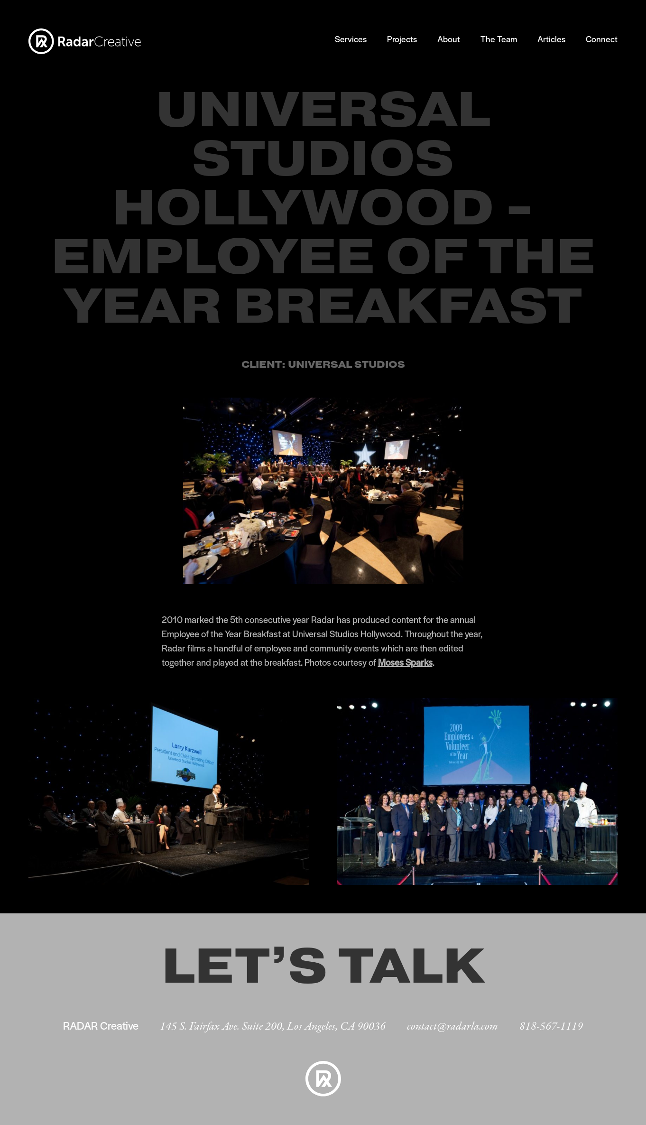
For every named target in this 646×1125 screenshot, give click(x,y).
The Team (498, 39)
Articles (551, 39)
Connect (602, 39)
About (448, 39)
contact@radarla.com (452, 1026)
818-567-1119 (551, 1026)
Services (351, 39)
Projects (402, 39)
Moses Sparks (405, 662)
